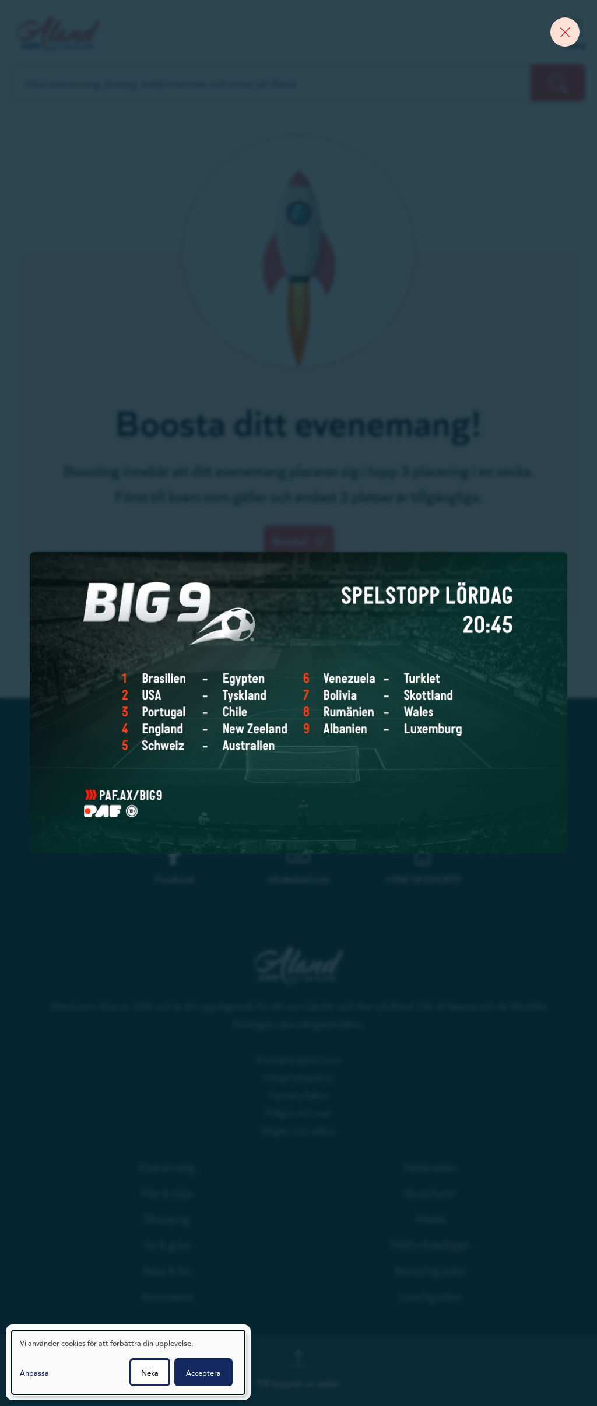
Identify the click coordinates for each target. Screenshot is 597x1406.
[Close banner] (565, 32)
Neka (150, 1372)
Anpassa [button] (34, 1372)
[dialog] (128, 1362)
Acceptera (203, 1372)
